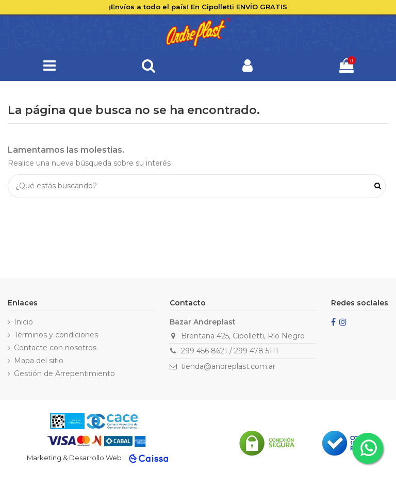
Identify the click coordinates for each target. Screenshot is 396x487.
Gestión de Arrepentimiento (64, 373)
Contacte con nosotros (55, 347)
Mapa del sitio (38, 360)
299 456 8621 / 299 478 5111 (229, 350)
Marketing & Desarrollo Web (74, 457)
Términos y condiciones (56, 334)
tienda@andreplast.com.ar (228, 366)
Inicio (23, 322)
